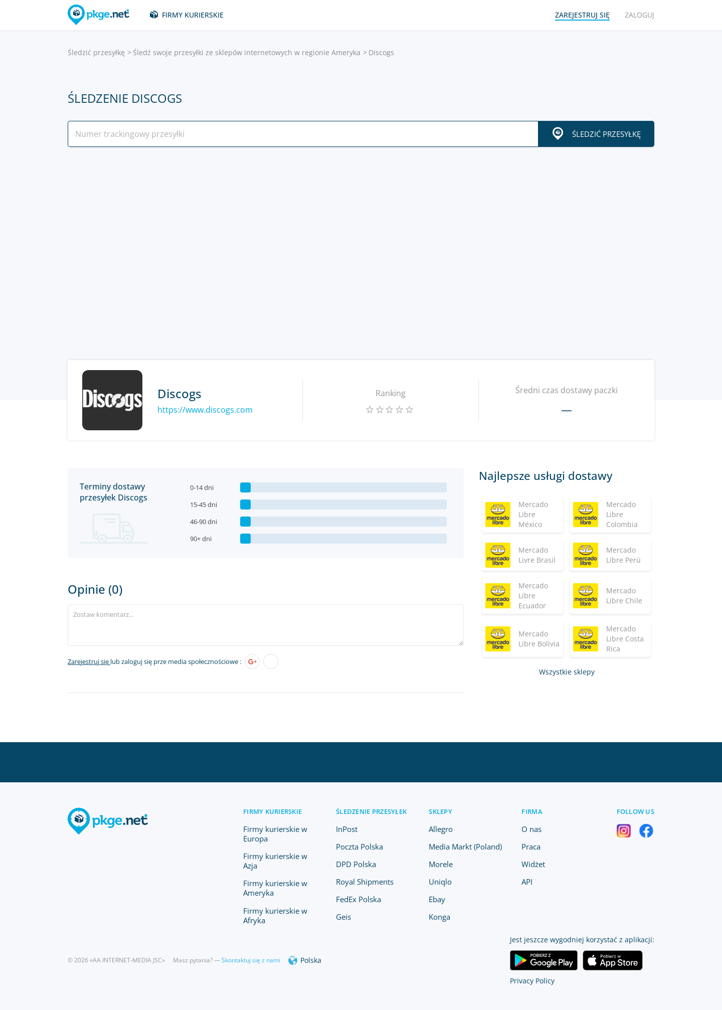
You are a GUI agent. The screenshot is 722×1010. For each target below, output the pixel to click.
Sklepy (440, 811)
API (526, 882)
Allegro (441, 829)
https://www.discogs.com (205, 410)
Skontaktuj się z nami (251, 960)
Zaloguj (639, 15)
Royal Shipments (365, 882)
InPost (346, 829)
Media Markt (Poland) (465, 846)
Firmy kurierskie (193, 15)
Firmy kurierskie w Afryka (275, 915)
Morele (441, 864)
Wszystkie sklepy (567, 671)
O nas (531, 829)
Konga (439, 917)
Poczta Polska (359, 846)
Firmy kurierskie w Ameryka (275, 888)
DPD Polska (356, 864)
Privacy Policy (532, 980)
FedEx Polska (358, 899)
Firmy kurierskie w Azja (275, 861)
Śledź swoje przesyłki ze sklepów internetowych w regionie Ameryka (246, 52)
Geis (343, 917)
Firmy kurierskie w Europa (275, 834)
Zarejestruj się (89, 661)
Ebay (437, 899)
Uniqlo (440, 882)
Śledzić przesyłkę (96, 52)
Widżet (533, 864)
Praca (530, 846)
